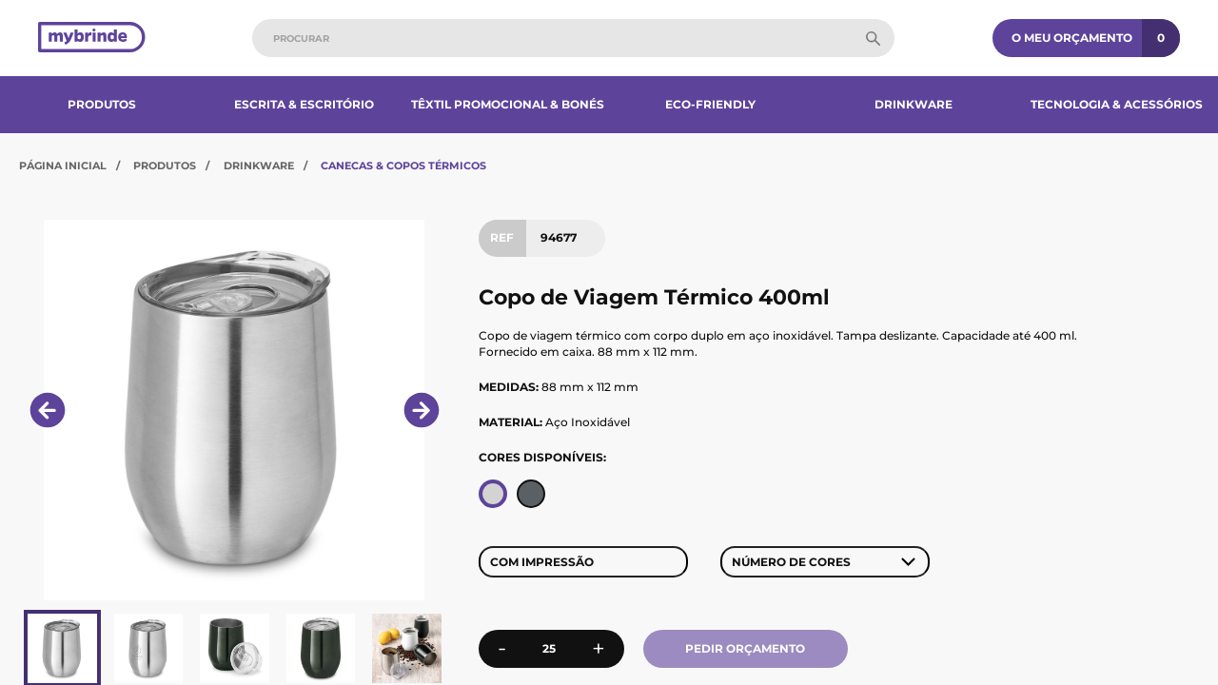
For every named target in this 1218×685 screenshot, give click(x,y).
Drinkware (913, 104)
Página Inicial (63, 165)
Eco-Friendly (710, 104)
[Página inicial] (92, 38)
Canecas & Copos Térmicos (403, 165)
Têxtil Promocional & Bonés (507, 104)
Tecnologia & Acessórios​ (1117, 104)
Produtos (102, 104)
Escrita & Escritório (304, 104)
